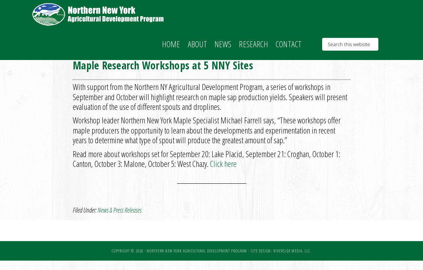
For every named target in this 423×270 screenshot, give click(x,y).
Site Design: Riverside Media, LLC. (281, 251)
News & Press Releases (119, 210)
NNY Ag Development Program (99, 14)
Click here (223, 163)
